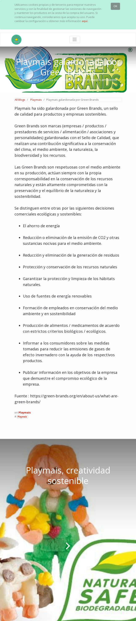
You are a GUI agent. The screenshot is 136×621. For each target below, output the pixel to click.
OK (115, 6)
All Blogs (20, 100)
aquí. (85, 21)
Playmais (36, 100)
